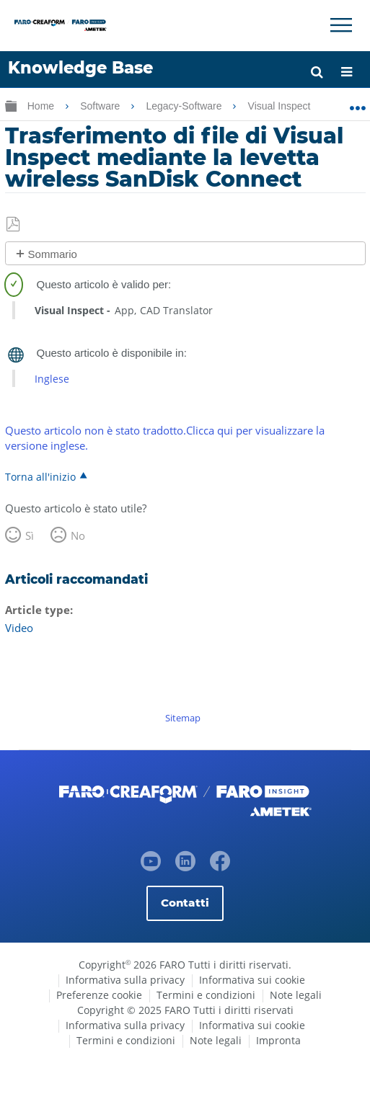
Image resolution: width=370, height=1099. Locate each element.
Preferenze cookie (99, 995)
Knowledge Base (80, 68)
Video (19, 627)
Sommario (52, 254)
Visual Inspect (281, 106)
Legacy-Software (185, 106)
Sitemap (183, 717)
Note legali (296, 995)
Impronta (278, 1040)
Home (42, 106)
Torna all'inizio (40, 476)
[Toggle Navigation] (341, 25)
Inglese (52, 379)
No (78, 535)
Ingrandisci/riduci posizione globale (357, 103)
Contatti (185, 902)
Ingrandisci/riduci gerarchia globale (11, 105)
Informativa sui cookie (252, 980)
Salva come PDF (14, 224)
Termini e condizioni (206, 995)
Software (101, 106)
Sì (29, 535)
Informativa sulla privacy (125, 980)
